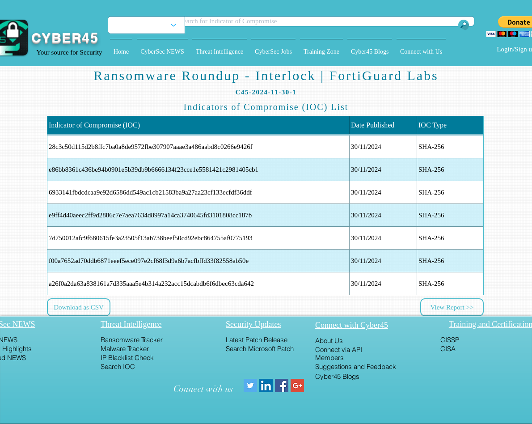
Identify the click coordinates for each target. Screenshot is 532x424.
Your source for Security (69, 52)
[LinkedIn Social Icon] (266, 385)
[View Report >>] (452, 307)
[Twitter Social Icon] (250, 385)
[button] (162, 48)
